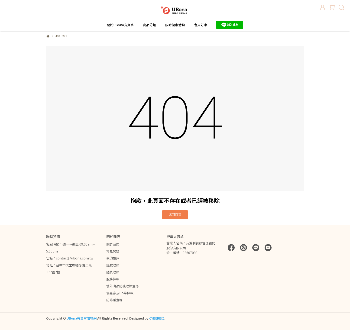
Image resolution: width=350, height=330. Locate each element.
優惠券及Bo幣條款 (119, 293)
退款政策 (112, 265)
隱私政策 (112, 272)
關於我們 (112, 244)
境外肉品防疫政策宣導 (122, 286)
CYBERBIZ (156, 318)
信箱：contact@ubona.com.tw (69, 258)
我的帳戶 (112, 258)
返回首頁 (175, 214)
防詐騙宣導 (114, 300)
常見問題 (112, 251)
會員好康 (200, 25)
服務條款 (112, 279)
